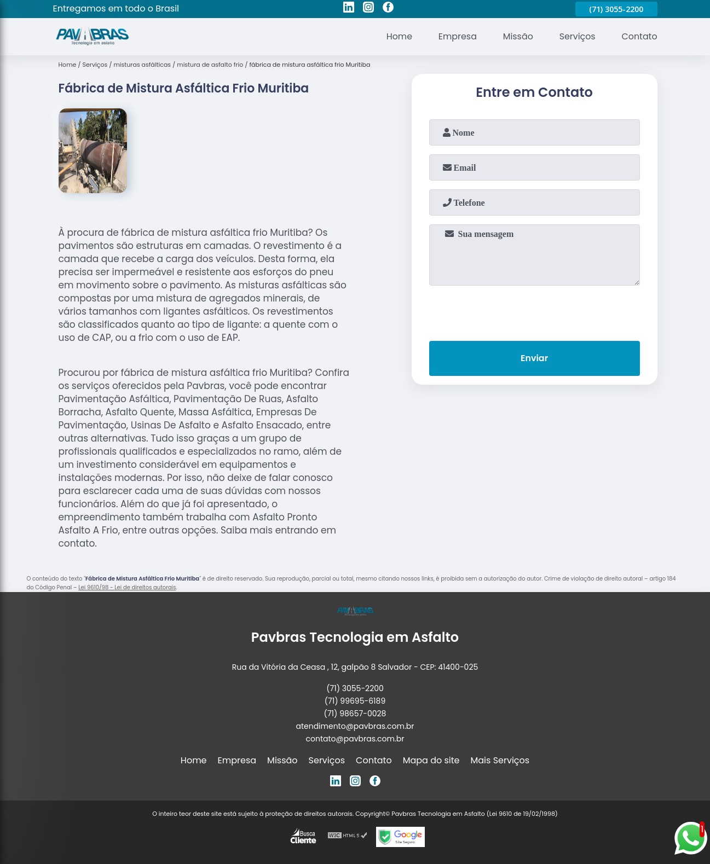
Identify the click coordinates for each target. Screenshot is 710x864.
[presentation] (534, 310)
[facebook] (388, 9)
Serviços (576, 36)
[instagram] (368, 9)
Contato (639, 36)
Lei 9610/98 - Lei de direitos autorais (127, 587)
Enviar (534, 358)
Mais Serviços (500, 760)
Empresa (456, 36)
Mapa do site (431, 760)
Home (398, 36)
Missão (517, 36)
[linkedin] (348, 9)
